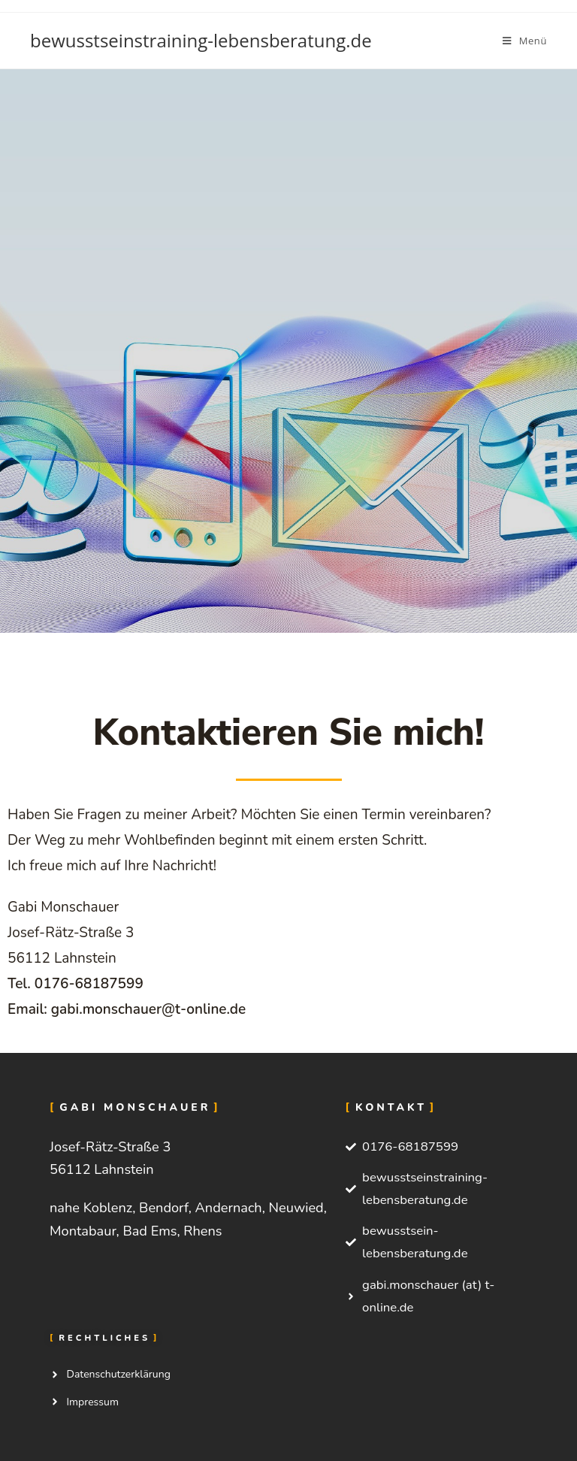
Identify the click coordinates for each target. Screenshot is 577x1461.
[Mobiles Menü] (525, 40)
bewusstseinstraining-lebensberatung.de (201, 40)
